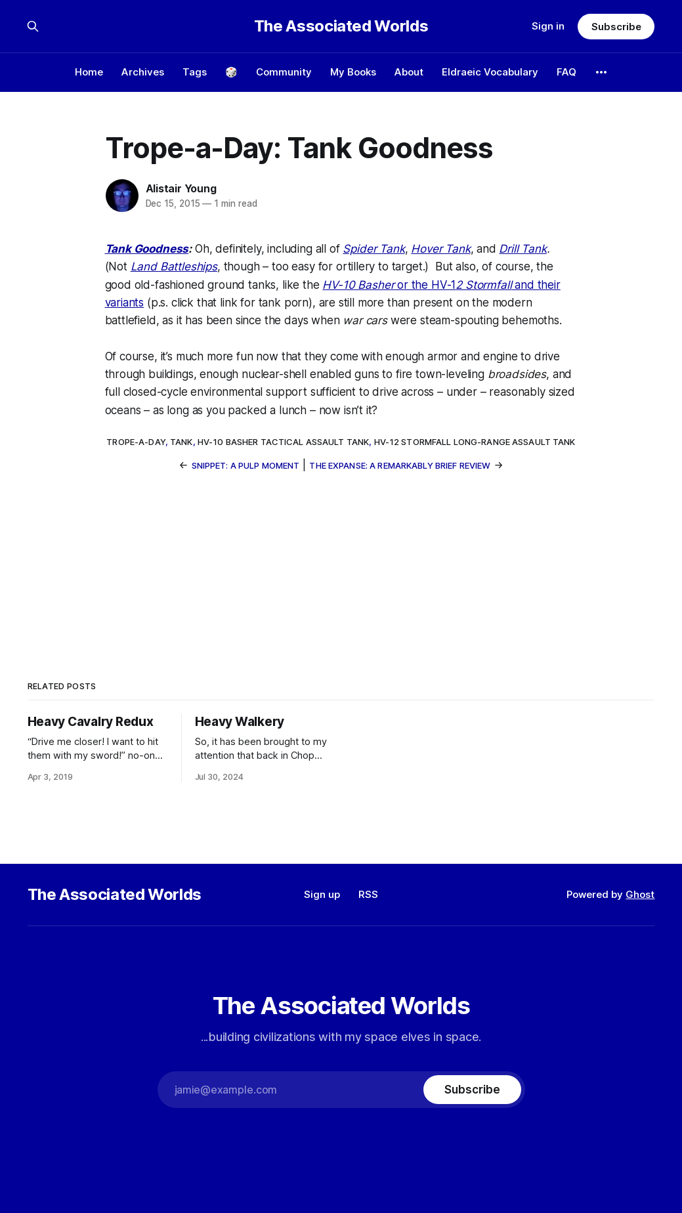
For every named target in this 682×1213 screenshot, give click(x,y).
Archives (142, 72)
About (408, 72)
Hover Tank (440, 248)
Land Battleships (174, 266)
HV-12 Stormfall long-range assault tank (475, 441)
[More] (601, 72)
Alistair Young (181, 188)
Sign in (548, 26)
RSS (368, 894)
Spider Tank (373, 248)
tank (181, 441)
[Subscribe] (472, 1089)
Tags (194, 72)
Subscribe (616, 26)
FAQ (566, 72)
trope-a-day (135, 441)
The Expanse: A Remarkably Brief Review (399, 465)
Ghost (640, 894)
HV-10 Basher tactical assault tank (283, 441)
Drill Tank (522, 248)
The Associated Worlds (341, 26)
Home (89, 72)
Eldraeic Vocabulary (490, 72)
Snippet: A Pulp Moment (246, 465)
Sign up (322, 894)
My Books (353, 72)
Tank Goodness (147, 248)
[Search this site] (32, 26)
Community (284, 72)
